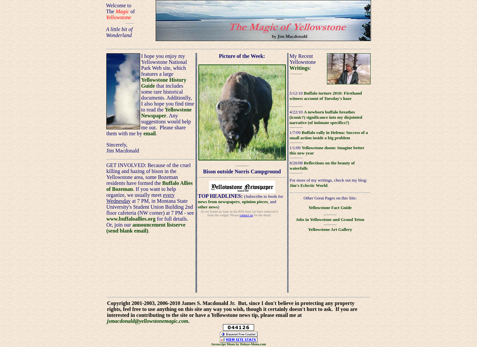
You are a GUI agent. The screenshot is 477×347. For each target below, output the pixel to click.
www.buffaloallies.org (130, 219)
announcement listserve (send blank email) (146, 228)
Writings (299, 68)
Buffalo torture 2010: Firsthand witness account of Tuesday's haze (326, 96)
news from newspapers (219, 201)
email (149, 133)
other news (208, 206)
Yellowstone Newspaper (166, 112)
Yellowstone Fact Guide (330, 207)
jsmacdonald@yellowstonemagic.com (147, 321)
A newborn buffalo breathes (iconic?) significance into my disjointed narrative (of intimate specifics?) (326, 117)
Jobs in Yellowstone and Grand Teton (330, 219)
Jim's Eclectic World (309, 185)
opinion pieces (255, 201)
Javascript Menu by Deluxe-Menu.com (238, 344)
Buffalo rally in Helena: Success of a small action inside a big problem (329, 135)
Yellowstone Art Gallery (330, 229)
